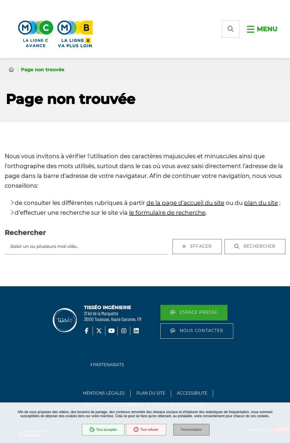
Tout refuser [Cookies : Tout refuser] (145, 429)
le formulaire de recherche (167, 212)
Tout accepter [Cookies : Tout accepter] (103, 429)
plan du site (261, 202)
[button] (230, 29)
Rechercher (25, 233)
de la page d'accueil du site (185, 202)
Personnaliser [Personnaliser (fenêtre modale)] (191, 430)
